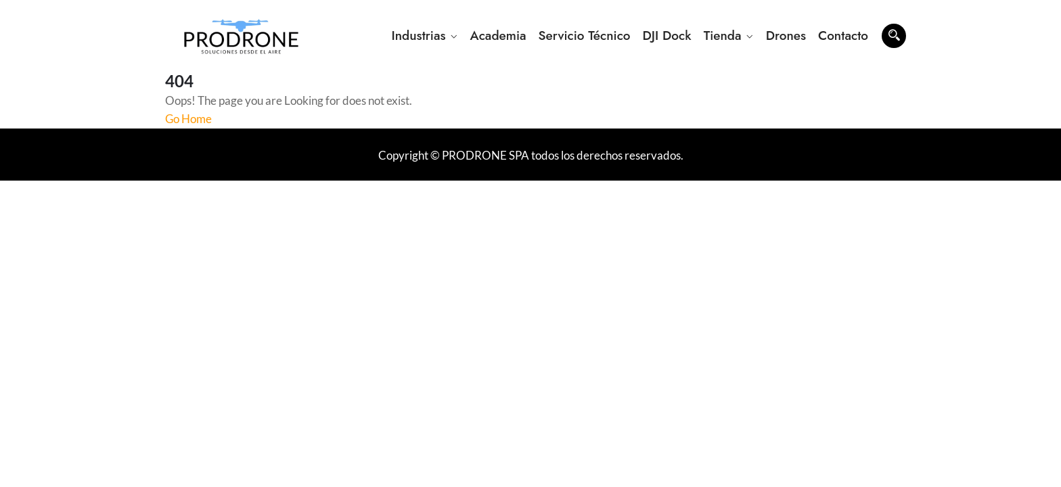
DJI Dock (667, 35)
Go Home (188, 119)
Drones (786, 35)
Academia (498, 35)
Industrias (418, 35)
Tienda (723, 35)
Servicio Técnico (585, 35)
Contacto (843, 35)
